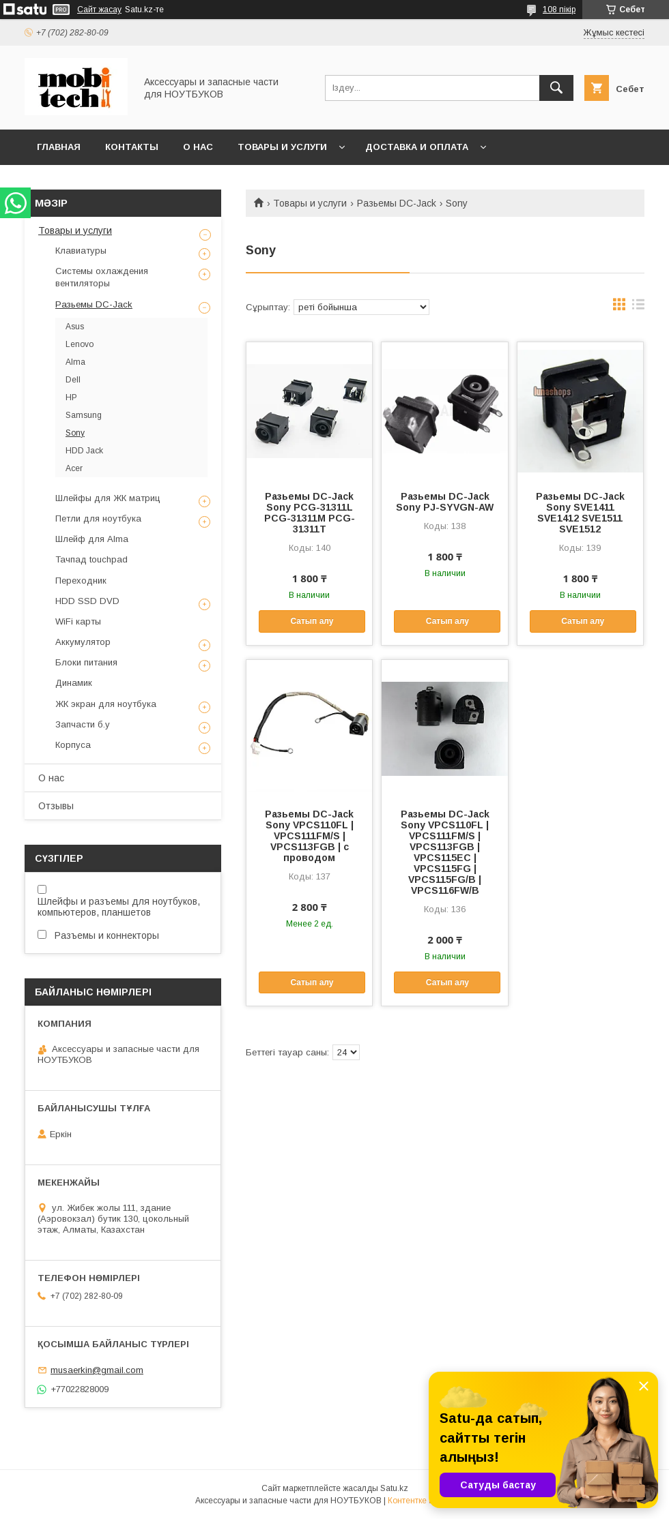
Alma (75, 362)
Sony (75, 433)
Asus (75, 326)
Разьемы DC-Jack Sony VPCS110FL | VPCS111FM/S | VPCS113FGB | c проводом (309, 836)
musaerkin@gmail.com (97, 1370)
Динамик (73, 683)
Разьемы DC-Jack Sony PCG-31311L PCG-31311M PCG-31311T (309, 513)
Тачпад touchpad (91, 559)
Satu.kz (394, 1488)
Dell (73, 380)
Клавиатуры (80, 250)
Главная (59, 147)
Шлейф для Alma (91, 539)
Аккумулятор (83, 642)
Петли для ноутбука (98, 518)
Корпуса (73, 745)
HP (71, 397)
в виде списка (638, 307)
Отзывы (56, 805)
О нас (198, 147)
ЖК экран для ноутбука (105, 704)
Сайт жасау (99, 9)
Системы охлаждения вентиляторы (101, 277)
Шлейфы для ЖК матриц (107, 498)
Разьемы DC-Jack (396, 203)
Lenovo (80, 344)
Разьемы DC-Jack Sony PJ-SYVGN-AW (445, 502)
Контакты (131, 147)
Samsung (84, 415)
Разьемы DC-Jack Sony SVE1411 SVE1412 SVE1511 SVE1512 (580, 513)
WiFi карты (78, 621)
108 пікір (559, 9)
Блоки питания (86, 662)
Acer (74, 468)
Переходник (80, 580)
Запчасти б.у (82, 724)
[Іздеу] (556, 88)
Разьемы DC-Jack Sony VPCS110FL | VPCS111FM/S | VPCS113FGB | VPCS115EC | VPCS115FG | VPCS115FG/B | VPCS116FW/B (445, 852)
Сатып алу (311, 621)
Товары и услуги (282, 147)
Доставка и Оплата (416, 147)
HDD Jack (84, 450)
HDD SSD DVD (87, 601)
